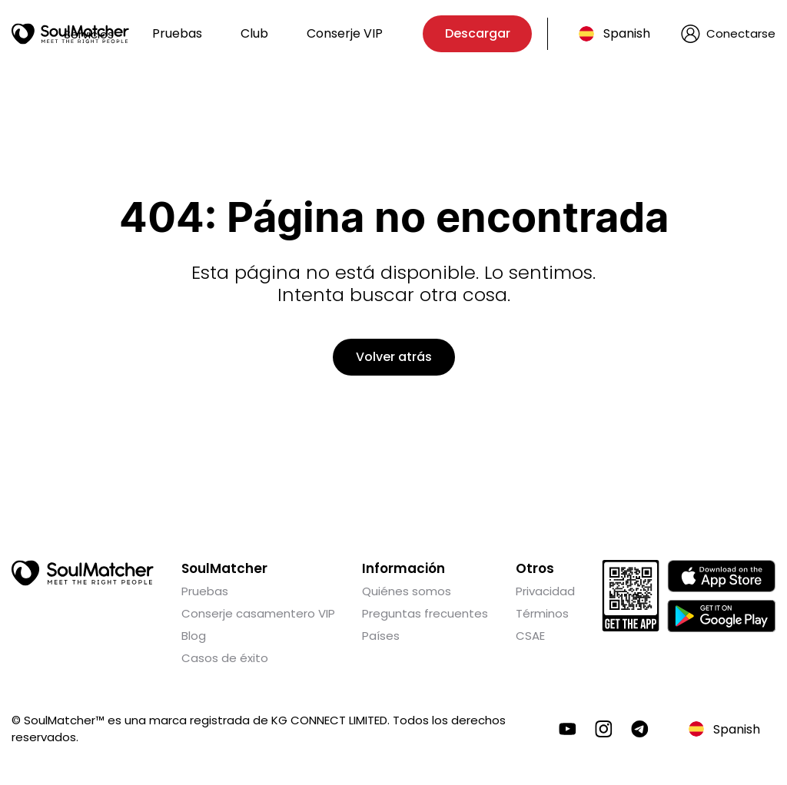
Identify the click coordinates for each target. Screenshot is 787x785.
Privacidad (545, 591)
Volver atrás (394, 357)
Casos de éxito (224, 658)
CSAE (530, 636)
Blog (193, 636)
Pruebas (177, 33)
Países (381, 636)
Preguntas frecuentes (425, 613)
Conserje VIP (345, 33)
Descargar (477, 33)
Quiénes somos (406, 591)
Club (254, 33)
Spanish (626, 33)
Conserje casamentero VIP (258, 613)
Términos (542, 613)
